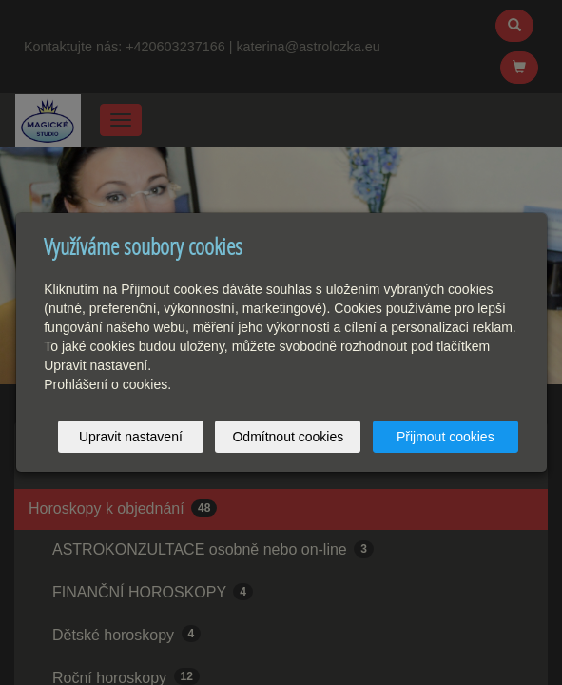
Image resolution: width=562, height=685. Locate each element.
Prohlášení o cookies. (107, 384)
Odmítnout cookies (287, 436)
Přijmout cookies (445, 436)
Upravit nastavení (131, 436)
